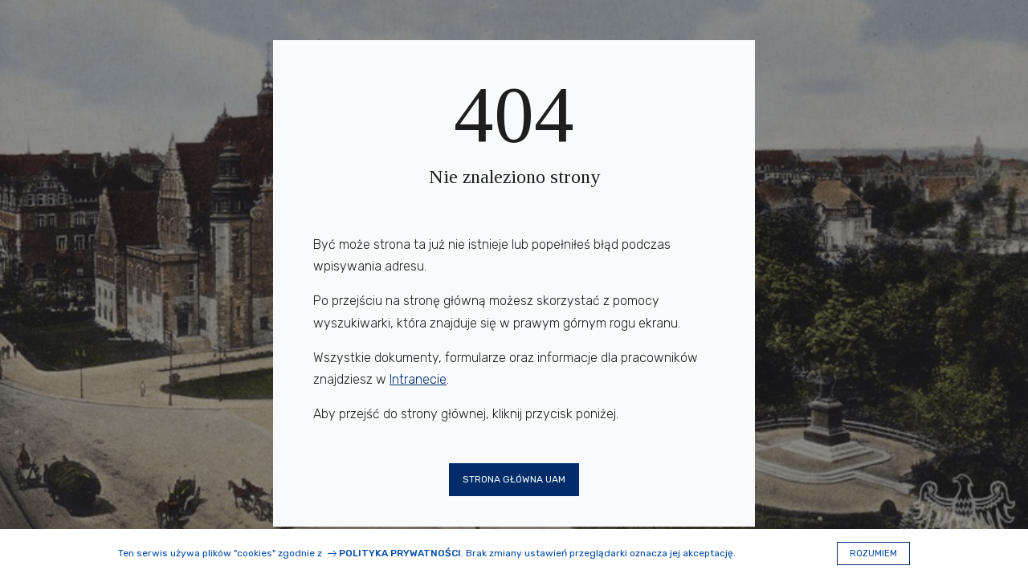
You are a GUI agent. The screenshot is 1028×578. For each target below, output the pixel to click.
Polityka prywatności (400, 553)
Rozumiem (873, 553)
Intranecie (418, 379)
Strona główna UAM (514, 479)
